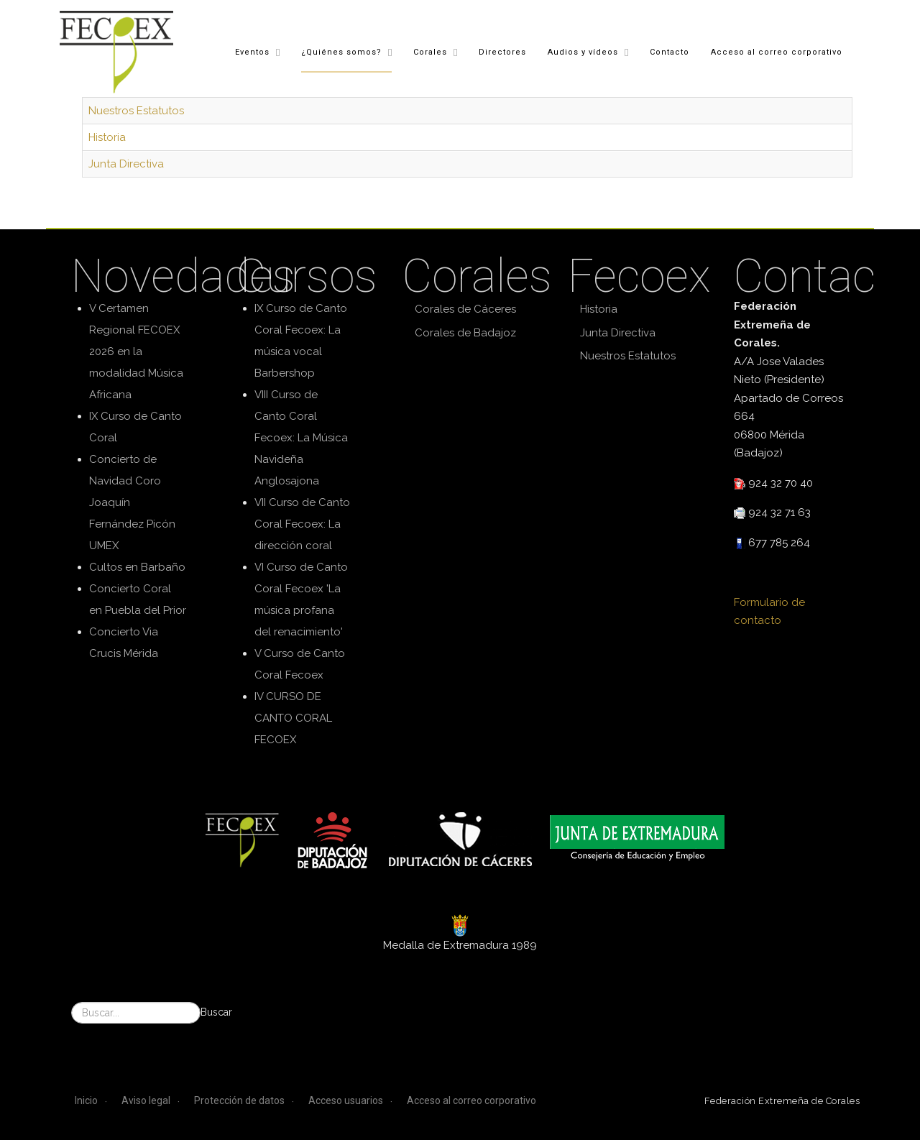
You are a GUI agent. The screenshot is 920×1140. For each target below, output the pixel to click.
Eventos (251, 51)
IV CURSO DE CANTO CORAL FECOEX (293, 718)
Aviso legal (145, 1100)
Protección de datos (239, 1100)
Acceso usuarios (345, 1100)
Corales (429, 51)
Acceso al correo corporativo (776, 51)
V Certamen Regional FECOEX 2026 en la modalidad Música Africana (136, 351)
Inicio (86, 1100)
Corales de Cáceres (465, 309)
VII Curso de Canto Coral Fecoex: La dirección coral (302, 524)
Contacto (669, 51)
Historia (107, 137)
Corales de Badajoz (465, 332)
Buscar (216, 1012)
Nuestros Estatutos (136, 110)
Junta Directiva (126, 163)
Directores (501, 51)
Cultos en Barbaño (137, 567)
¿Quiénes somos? (340, 51)
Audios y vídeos (582, 51)
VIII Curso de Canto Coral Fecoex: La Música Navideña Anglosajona (301, 437)
